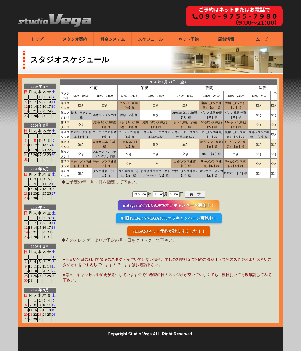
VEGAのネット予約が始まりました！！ (168, 231)
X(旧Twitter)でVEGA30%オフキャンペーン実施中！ (169, 218)
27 (30, 115)
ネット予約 (188, 39)
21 (35, 111)
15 (39, 106)
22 (39, 111)
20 (30, 111)
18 (54, 106)
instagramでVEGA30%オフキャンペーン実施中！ (168, 205)
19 (26, 111)
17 (49, 106)
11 (54, 101)
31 (26, 159)
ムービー (264, 39)
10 (49, 101)
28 (35, 115)
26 (26, 115)
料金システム (112, 39)
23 (44, 111)
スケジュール (150, 39)
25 (54, 111)
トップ (37, 39)
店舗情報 (226, 39)
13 (30, 106)
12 (26, 106)
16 (44, 106)
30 (44, 115)
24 (49, 111)
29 (39, 115)
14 (35, 106)
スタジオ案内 (75, 39)
